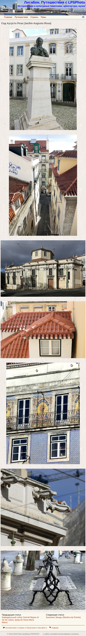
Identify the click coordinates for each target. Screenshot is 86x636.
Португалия (31, 628)
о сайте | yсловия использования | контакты (61, 634)
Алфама (55, 628)
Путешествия (21, 17)
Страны (34, 17)
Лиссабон (42, 628)
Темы (43, 17)
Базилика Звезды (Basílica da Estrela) (63, 617)
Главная (8, 17)
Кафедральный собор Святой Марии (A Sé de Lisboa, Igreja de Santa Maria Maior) (20, 619)
